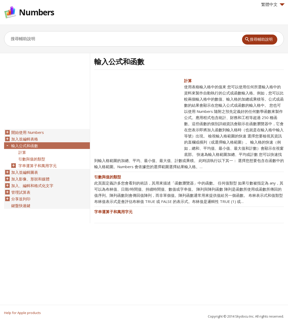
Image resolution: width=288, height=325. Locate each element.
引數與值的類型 (107, 176)
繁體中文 (273, 4)
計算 (188, 80)
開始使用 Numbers (27, 132)
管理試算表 (20, 192)
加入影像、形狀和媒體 (30, 178)
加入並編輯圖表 (24, 172)
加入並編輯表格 (24, 139)
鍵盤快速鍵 (20, 205)
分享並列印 (20, 198)
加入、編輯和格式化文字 (32, 185)
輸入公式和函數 (24, 145)
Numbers (36, 12)
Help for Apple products (22, 312)
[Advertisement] (137, 113)
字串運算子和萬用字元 (113, 211)
